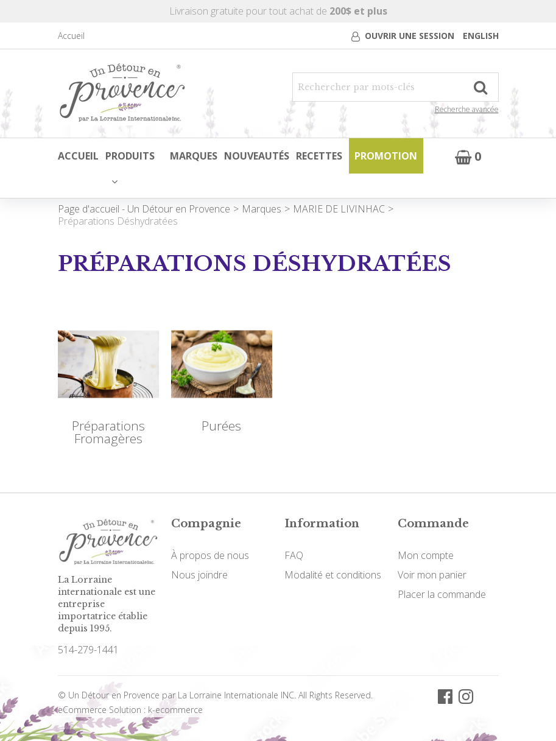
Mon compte (426, 554)
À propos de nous (210, 554)
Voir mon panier (432, 574)
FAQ (293, 554)
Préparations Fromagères (108, 431)
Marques (195, 156)
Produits (129, 167)
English (481, 35)
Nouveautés (257, 156)
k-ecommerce (175, 709)
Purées (221, 425)
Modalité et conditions (332, 574)
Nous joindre (199, 574)
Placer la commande (442, 593)
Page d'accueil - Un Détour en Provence (144, 208)
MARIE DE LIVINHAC (339, 208)
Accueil (71, 35)
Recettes (319, 156)
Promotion (385, 156)
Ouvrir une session (409, 35)
